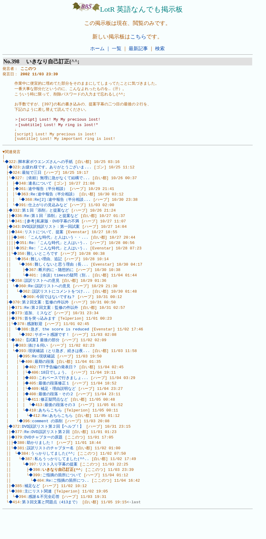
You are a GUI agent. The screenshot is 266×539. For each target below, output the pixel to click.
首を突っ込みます (40, 335)
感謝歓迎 (35, 341)
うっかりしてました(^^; (53, 478)
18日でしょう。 (55, 392)
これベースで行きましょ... (64, 398)
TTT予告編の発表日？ (58, 387)
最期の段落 (45, 381)
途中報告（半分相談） (48, 198)
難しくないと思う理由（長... (62, 278)
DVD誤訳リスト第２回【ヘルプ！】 (53, 449)
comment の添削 (48, 444)
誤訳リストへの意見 (42, 295)
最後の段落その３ (61, 426)
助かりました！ (41, 466)
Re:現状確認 (44, 375)
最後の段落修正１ (54, 404)
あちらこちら (51, 432)
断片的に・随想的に (56, 284)
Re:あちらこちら (58, 438)
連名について (40, 193)
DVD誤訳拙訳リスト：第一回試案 (52, 238)
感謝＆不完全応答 (44, 523)
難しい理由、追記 (47, 273)
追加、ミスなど (38, 330)
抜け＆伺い (38, 364)
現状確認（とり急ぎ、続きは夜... (59, 369)
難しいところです (43, 267)
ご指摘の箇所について (62, 501)
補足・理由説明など (59, 409)
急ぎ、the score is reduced (60, 347)
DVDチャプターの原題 (44, 461)
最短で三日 (32, 181)
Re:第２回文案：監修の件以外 (52, 324)
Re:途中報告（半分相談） (54, 204)
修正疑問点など (55, 421)
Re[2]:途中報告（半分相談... (63, 210)
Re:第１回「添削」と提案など (52, 227)
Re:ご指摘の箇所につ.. (68, 506)
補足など (33, 512)
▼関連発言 (11, 159)
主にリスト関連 (38, 518)
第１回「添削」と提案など (46, 221)
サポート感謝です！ (52, 352)
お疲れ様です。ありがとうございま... (57, 176)
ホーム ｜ (100, 48)
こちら (138, 37)
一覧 (116, 48)
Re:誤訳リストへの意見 (50, 301)
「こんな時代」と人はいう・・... (58, 250)
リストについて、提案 (44, 244)
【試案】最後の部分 (42, 358)
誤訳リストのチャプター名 (50, 472)
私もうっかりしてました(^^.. (62, 483)
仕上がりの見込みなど (48, 215)
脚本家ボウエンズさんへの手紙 (46, 170)
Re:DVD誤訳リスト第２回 (47, 455)
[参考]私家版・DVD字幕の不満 (52, 233)
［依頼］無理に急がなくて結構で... (57, 187)
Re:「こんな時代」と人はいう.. (59, 255)
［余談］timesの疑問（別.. (65, 290)
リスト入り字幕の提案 (58, 489)
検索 (160, 48)
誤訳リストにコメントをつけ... (61, 307)
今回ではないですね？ (56, 312)
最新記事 (138, 48)
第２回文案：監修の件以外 (46, 318)
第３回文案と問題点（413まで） (52, 529)
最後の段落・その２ (56, 415)
